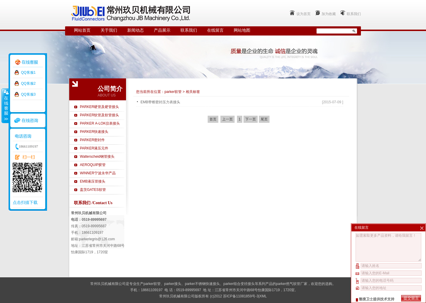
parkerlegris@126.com (97, 239)
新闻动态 (135, 30)
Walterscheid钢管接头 (97, 156)
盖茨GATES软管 (93, 190)
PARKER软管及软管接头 (99, 115)
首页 (213, 119)
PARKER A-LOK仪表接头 (100, 123)
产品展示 (162, 30)
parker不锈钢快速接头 (202, 284)
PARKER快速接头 (94, 132)
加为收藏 (329, 14)
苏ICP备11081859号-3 (241, 296)
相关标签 (193, 92)
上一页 (227, 119)
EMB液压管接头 (92, 181)
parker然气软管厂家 (291, 284)
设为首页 (303, 14)
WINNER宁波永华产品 (98, 173)
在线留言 (215, 30)
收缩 (5, 105)
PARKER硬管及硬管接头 (99, 107)
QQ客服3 (28, 94)
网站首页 (82, 30)
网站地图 (242, 30)
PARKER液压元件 (94, 148)
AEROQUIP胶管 (93, 165)
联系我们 (354, 14)
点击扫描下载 (25, 202)
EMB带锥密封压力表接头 (160, 102)
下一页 (250, 119)
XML (263, 296)
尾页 (264, 119)
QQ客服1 (28, 72)
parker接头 (172, 284)
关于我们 (109, 30)
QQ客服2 (28, 83)
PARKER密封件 (92, 140)
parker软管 (173, 92)
